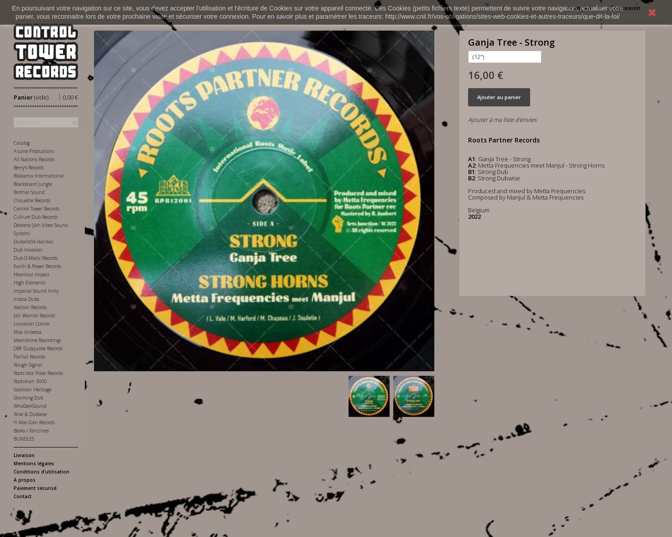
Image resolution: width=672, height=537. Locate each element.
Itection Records (30, 307)
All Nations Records (34, 159)
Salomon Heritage (33, 389)
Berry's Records (29, 167)
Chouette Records (32, 200)
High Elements (29, 282)
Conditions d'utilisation (41, 472)
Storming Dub (28, 398)
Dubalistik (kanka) (33, 241)
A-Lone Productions (34, 151)
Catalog (22, 143)
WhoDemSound (30, 406)
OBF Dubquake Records (38, 348)
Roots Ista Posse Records (38, 373)
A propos (25, 480)
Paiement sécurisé (35, 488)
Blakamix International (39, 176)
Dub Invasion (28, 250)
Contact (22, 496)
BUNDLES (24, 439)
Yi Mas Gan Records (34, 422)
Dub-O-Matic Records (35, 258)
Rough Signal (28, 365)
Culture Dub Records (35, 217)
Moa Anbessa (28, 332)
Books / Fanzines (31, 430)
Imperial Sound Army (36, 291)
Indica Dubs (26, 299)
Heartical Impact (31, 274)
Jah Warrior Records (34, 315)
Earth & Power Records (37, 266)
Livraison (24, 455)
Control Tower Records (36, 208)
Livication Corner (32, 324)
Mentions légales (34, 463)
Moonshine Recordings (37, 340)
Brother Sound (29, 192)
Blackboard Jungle (33, 184)
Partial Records (29, 356)
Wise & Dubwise (30, 414)
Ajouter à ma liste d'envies (502, 120)
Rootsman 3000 (30, 381)
